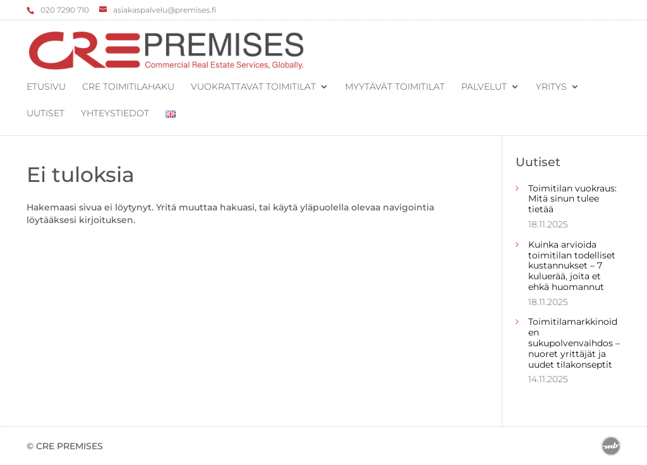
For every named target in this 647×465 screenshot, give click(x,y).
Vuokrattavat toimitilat (253, 87)
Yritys (551, 87)
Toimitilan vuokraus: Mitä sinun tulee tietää (572, 199)
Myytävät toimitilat (395, 87)
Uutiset (45, 114)
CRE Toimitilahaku (128, 87)
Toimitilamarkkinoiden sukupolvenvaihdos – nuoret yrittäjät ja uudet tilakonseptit (574, 343)
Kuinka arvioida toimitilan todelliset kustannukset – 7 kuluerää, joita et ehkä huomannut (571, 266)
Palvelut (484, 87)
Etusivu (46, 87)
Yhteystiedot (115, 114)
